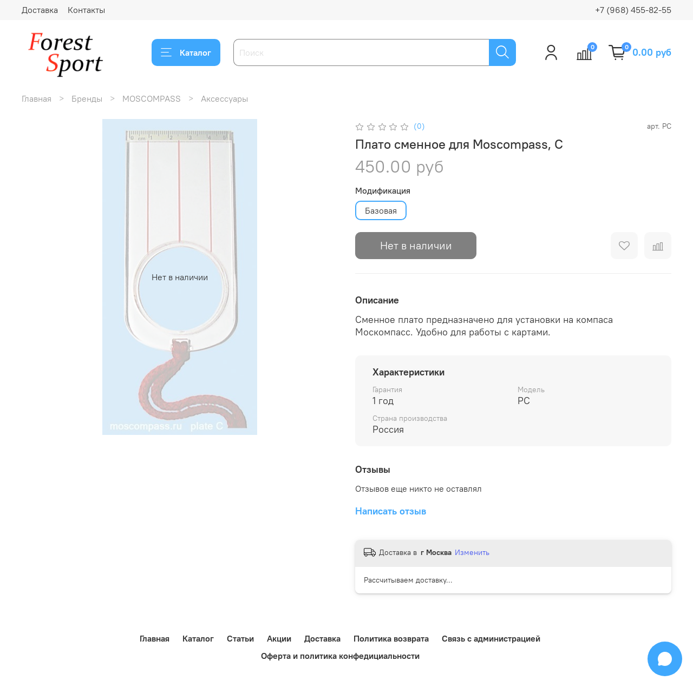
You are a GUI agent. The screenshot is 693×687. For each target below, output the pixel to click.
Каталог (186, 52)
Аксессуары (224, 98)
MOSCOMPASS (151, 98)
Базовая (381, 210)
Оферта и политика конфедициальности (340, 655)
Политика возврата (391, 638)
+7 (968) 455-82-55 (633, 9)
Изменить (472, 552)
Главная (36, 98)
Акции (279, 638)
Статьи (240, 638)
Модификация (382, 191)
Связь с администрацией (491, 638)
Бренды (86, 98)
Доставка (40, 9)
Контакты (86, 9)
